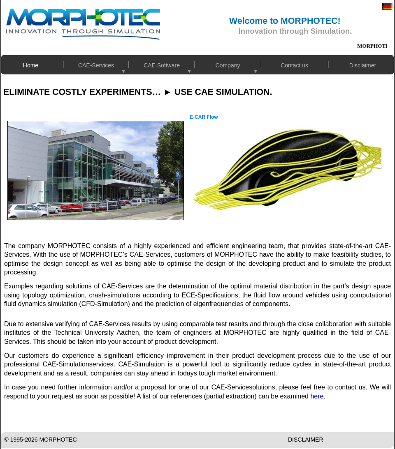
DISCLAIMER (305, 439)
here (316, 396)
